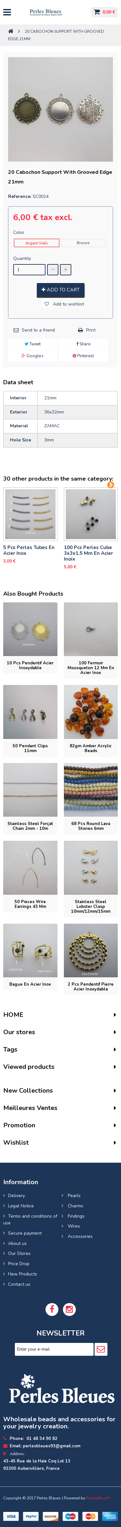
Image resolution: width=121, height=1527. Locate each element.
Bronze (83, 242)
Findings (75, 1216)
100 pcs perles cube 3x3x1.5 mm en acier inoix (88, 553)
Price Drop (18, 1264)
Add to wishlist (68, 304)
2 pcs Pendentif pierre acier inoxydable (91, 986)
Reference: (19, 196)
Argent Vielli (36, 243)
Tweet (33, 344)
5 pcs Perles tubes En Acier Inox (29, 550)
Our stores (19, 1032)
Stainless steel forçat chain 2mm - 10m (30, 826)
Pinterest (83, 356)
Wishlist (16, 1142)
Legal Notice (21, 1206)
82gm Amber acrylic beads (91, 748)
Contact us (19, 1284)
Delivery (16, 1196)
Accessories (79, 1236)
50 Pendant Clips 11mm (30, 748)
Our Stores (19, 1253)
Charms (74, 1206)
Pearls (73, 1196)
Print (91, 330)
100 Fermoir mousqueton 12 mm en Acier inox (90, 668)
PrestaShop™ (98, 1498)
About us (17, 1243)
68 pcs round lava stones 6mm (90, 826)
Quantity (22, 258)
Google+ (33, 356)
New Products (22, 1274)
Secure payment (25, 1233)
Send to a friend (38, 330)
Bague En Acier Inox (30, 984)
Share (83, 344)
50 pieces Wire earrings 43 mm (30, 904)
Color (19, 232)
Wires (73, 1226)
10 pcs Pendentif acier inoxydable (30, 665)
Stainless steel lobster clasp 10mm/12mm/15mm (90, 906)
